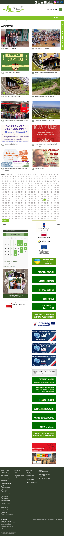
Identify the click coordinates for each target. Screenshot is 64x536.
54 (37, 178)
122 (3, 185)
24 (13, 176)
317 (51, 204)
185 (32, 191)
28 (23, 176)
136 (48, 185)
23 (10, 176)
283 (58, 200)
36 (45, 176)
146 (22, 187)
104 (3, 184)
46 (15, 178)
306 (16, 204)
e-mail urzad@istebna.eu (7, 526)
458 (42, 219)
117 (44, 184)
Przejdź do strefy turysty (62, 35)
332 (42, 206)
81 (53, 180)
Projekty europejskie (31, 473)
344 (22, 208)
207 (45, 193)
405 (45, 213)
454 (29, 219)
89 (18, 182)
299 (51, 202)
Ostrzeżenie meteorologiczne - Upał (44, 120)
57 (45, 178)
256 (29, 198)
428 (3, 217)
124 (9, 185)
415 (19, 215)
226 (48, 195)
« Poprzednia (9, 174)
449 (12, 219)
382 (29, 211)
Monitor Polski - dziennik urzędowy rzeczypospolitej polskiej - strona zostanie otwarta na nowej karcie (44, 368)
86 (10, 182)
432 (16, 217)
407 (51, 213)
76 (39, 180)
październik (4, 234)
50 (26, 178)
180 (16, 191)
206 (42, 193)
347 (32, 208)
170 (42, 189)
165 (25, 189)
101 (51, 182)
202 (29, 193)
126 (16, 185)
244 (48, 196)
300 (55, 202)
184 (29, 191)
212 (3, 195)
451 (19, 219)
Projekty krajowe (30, 475)
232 (9, 196)
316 (48, 204)
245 (51, 196)
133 (38, 185)
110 (22, 184)
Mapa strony (42, 2)
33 (37, 176)
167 (32, 189)
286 (9, 202)
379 (19, 211)
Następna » (5, 220)
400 (29, 213)
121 (57, 184)
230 (3, 196)
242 (42, 196)
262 (48, 198)
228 (55, 195)
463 (58, 219)
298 (48, 202)
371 (51, 209)
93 (29, 182)
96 (37, 182)
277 (38, 200)
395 (12, 213)
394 (9, 213)
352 (48, 208)
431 (12, 217)
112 (28, 184)
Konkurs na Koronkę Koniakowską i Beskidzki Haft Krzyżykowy (46, 145)
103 (58, 182)
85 (7, 182)
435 (25, 217)
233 (12, 196)
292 (29, 202)
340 (9, 208)
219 (25, 195)
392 (3, 213)
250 (9, 198)
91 (23, 182)
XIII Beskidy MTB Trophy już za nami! (44, 96)
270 (16, 200)
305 (12, 204)
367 (38, 209)
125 (12, 185)
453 (25, 219)
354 (55, 208)
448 (9, 219)
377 (12, 211)
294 (35, 202)
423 (45, 215)
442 (48, 217)
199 (19, 193)
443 (51, 217)
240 (35, 196)
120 (54, 184)
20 (2, 176)
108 (16, 184)
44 (10, 178)
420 (35, 215)
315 (45, 204)
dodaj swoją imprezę (9, 266)
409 (58, 213)
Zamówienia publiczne (32, 482)
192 (55, 191)
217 (19, 195)
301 (58, 202)
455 (32, 219)
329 (32, 206)
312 (35, 204)
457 (38, 219)
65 (10, 180)
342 (16, 208)
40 (55, 176)
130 (29, 185)
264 (55, 198)
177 (6, 191)
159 (6, 189)
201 (25, 193)
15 (46, 174)
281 (51, 200)
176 (3, 191)
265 (58, 198)
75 (37, 180)
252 (16, 198)
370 (48, 209)
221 (32, 195)
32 (34, 176)
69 (21, 180)
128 (22, 185)
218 (22, 195)
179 (12, 191)
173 (51, 189)
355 (58, 208)
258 (35, 198)
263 (51, 198)
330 (35, 206)
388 (48, 211)
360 (16, 209)
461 (51, 219)
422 (41, 215)
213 (6, 195)
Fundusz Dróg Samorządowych (30, 478)
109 (19, 184)
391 (58, 211)
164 (22, 189)
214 (9, 195)
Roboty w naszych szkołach (42, 48)
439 (38, 217)
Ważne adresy (18, 473)
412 (9, 215)
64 (7, 180)
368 (42, 209)
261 (45, 198)
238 (29, 196)
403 (38, 213)
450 (16, 219)
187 (38, 191)
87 (13, 182)
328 (29, 206)
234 (16, 196)
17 (51, 174)
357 (6, 209)
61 (55, 178)
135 (45, 185)
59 (50, 178)
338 (3, 208)
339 (6, 208)
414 (15, 215)
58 (47, 178)
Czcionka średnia (48, 2)
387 (45, 211)
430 (9, 217)
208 (48, 193)
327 (25, 206)
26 (18, 176)
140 (3, 187)
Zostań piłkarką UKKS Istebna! (12, 72)
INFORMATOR (17, 470)
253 (19, 198)
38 (50, 176)
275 (32, 200)
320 (3, 206)
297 (45, 202)
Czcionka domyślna (45, 2)
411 (6, 215)
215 (12, 195)
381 (25, 211)
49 (23, 178)
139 (58, 185)
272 (22, 200)
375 (6, 211)
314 (41, 204)
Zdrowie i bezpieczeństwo (6, 486)
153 (45, 187)
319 (58, 204)
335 (51, 206)
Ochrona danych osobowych (6, 504)
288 (16, 202)
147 (25, 187)
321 (6, 206)
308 (22, 204)
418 (29, 215)
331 (38, 206)
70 (23, 180)
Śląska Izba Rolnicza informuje (12, 96)
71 (26, 180)
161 (12, 189)
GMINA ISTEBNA (5, 470)
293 (32, 202)
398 (22, 213)
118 (47, 184)
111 (25, 184)
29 (26, 176)
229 (58, 195)
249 (6, 198)
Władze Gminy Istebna (7, 473)
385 (38, 211)
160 (9, 189)
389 (51, 211)
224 (42, 195)
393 (6, 213)
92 (26, 182)
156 (55, 187)
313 (38, 204)
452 (22, 219)
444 (55, 217)
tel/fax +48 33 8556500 (6, 524)
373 (58, 209)
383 (32, 211)
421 (38, 215)
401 (32, 213)
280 (48, 200)
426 (55, 215)
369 (45, 209)
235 (19, 196)
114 (35, 184)
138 (55, 185)
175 (58, 189)
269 (12, 200)
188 (42, 191)
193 (58, 191)
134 (42, 185)
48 (21, 178)
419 (32, 215)
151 (38, 187)
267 (6, 200)
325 (19, 206)
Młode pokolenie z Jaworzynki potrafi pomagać (16, 120)
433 (19, 217)
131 (32, 185)
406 (48, 213)
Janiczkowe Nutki (39, 168)
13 (41, 174)
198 (16, 193)
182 (22, 191)
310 (29, 204)
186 (35, 191)
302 (3, 204)
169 (38, 189)
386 (42, 211)
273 (25, 200)
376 (9, 211)
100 (48, 182)
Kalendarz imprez (6, 500)
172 (48, 189)
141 (6, 187)
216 (16, 195)
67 (15, 180)
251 (12, 198)
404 (42, 213)
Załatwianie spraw (6, 478)
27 (21, 176)
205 (38, 193)
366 (35, 209)
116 (41, 184)
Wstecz (5, 224)
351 (45, 208)
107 (12, 184)
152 (42, 187)
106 (9, 184)
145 (19, 187)
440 (42, 217)
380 (22, 211)
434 (22, 217)
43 (7, 178)
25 (15, 176)
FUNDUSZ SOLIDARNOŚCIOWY (43, 470)
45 (13, 178)
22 (7, 176)
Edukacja (4, 480)
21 (5, 176)
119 (50, 184)
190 (48, 191)
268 (9, 200)
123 (6, 185)
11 (35, 174)
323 (12, 206)
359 (12, 209)
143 (12, 187)
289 (19, 202)
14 (43, 174)
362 (22, 209)
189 (45, 191)
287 (12, 202)
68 (18, 180)
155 (51, 187)
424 (48, 215)
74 (34, 180)
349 (38, 208)
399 (25, 213)
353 (51, 208)
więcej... (3, 528)
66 (13, 180)
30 (29, 176)
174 (55, 189)
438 (35, 217)
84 (5, 182)
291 (25, 202)
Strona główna (35, 2)
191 (51, 191)
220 (29, 195)
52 (31, 178)
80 (50, 180)
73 (31, 180)
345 (25, 208)
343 (19, 208)
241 (38, 196)
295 (38, 202)
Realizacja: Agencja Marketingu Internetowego (43, 519)
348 (35, 208)
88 (15, 182)
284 (3, 202)
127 (19, 185)
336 (55, 206)
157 (58, 187)
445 (58, 217)
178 (9, 191)
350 (42, 208)
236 (22, 196)
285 (6, 202)
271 (19, 200)
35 (42, 176)
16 (49, 174)
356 (3, 209)
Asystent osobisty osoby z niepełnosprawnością (44, 479)
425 (51, 215)
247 (58, 196)
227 (51, 195)
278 (42, 200)
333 (45, 206)
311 (32, 204)
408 (55, 213)
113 (31, 184)
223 (38, 195)
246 (55, 196)
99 (45, 182)
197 (12, 193)
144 (16, 187)
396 (16, 213)
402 (35, 213)
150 (35, 187)
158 (3, 189)
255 (25, 198)
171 (45, 189)
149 (32, 187)
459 (45, 219)
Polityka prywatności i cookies (8, 533)
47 (18, 178)
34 (39, 176)
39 (53, 176)
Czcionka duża (51, 2)
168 (35, 189)
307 (19, 204)
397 (19, 213)
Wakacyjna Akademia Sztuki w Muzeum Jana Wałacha (16, 169)
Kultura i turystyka (6, 494)
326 (22, 206)
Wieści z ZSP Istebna (10, 48)
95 (34, 182)
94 (31, 182)
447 (6, 219)
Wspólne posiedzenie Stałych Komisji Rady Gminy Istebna (46, 73)
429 (6, 217)
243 (45, 196)
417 (25, 215)
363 (25, 209)
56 (42, 178)
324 (16, 206)
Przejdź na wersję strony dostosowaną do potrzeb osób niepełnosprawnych (39, 2)
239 (32, 196)
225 (45, 195)
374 (3, 211)
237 (25, 196)
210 (55, 193)
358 (9, 209)
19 (57, 174)
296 (42, 202)
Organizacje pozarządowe (5, 497)
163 (19, 189)
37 (47, 176)
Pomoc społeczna (6, 483)
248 (3, 198)
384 (35, 211)
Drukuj (58, 224)
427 (58, 215)
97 (39, 182)
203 (32, 193)
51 (29, 178)
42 (5, 178)
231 (6, 196)
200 (22, 193)
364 (29, 209)
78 (45, 180)
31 (31, 176)
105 (6, 184)
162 (16, 189)
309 (25, 204)
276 (35, 200)
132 (35, 185)
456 (35, 219)
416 (22, 215)
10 (33, 174)
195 (6, 193)
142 (9, 187)
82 (55, 180)
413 (12, 215)
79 (47, 180)
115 (38, 184)
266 (3, 200)
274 (29, 200)
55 (39, 178)
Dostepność (5, 507)
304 (9, 204)
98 (42, 182)
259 (38, 198)
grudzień (26, 234)
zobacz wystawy (8, 264)
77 (42, 180)
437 (32, 217)
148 (29, 187)
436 (29, 217)
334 (48, 206)
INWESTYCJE (29, 470)
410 (3, 215)
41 (2, 178)
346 (29, 208)
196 (9, 193)
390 (55, 211)
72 (29, 180)
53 (34, 178)
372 (55, 209)
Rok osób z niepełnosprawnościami (7, 513)
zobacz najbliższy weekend (11, 261)
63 (5, 180)
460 (48, 219)
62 (2, 180)
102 (54, 182)
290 (22, 202)
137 (51, 185)
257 (32, 198)
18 (54, 174)
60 (53, 178)
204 (35, 193)
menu (56, 18)
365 (32, 209)
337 (58, 206)
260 (42, 198)
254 (22, 198)
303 (6, 204)
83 (2, 182)
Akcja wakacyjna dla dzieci (11, 144)
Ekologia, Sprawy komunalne (6, 490)
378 (16, 211)
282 (55, 200)
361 (19, 209)
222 (35, 195)
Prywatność (5, 510)
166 (29, 189)
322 (9, 206)
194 (3, 193)
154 (48, 187)
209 (51, 193)
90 (21, 182)
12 (38, 174)
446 (3, 219)
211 (58, 193)
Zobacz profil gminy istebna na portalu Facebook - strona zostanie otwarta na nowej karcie (58, 2)
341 (12, 208)
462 (55, 219)
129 (25, 185)
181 (19, 191)
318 (55, 204)
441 (45, 217)
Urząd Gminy (5, 475)
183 (25, 191)
